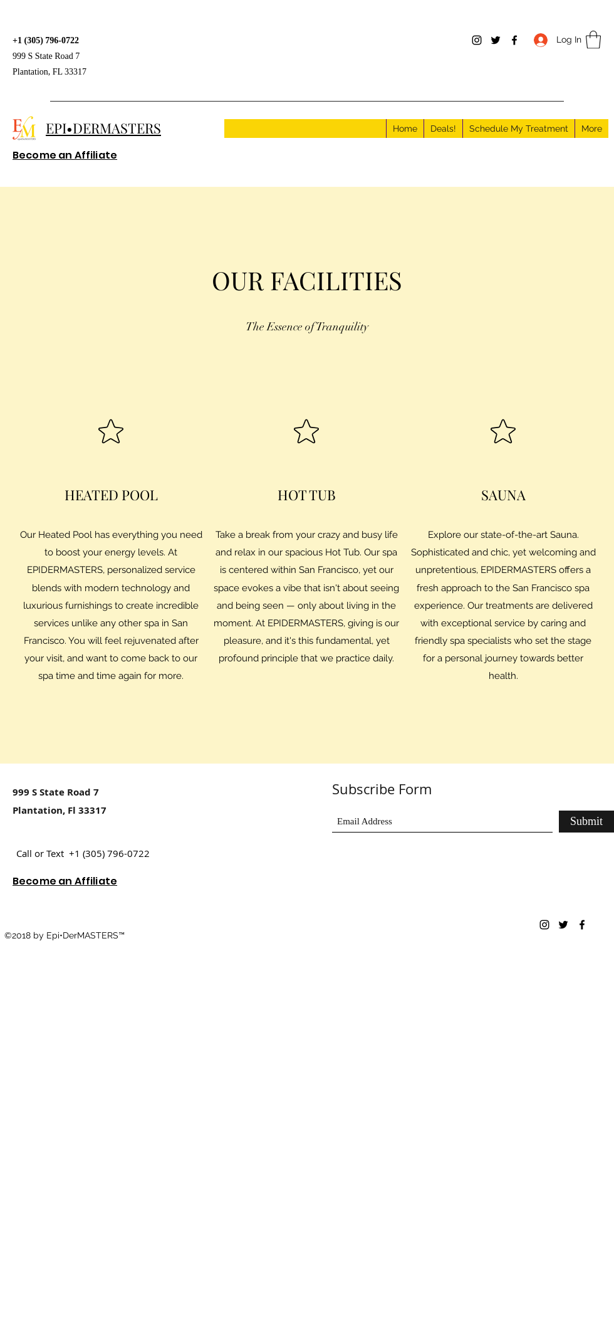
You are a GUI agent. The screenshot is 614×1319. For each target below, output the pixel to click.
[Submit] (586, 822)
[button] (593, 40)
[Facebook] (514, 40)
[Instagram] (477, 40)
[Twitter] (495, 40)
